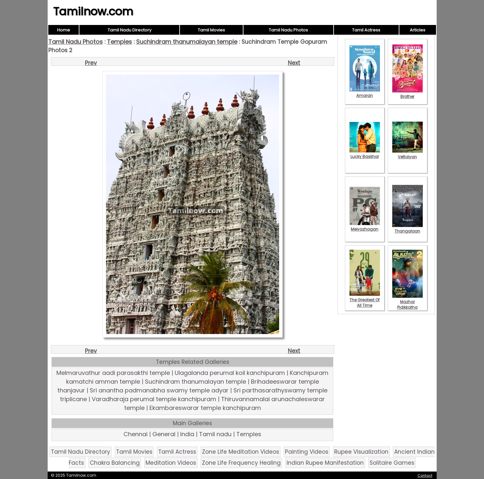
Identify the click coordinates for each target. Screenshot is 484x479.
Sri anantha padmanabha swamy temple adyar (159, 390)
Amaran (364, 92)
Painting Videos (306, 452)
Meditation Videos (171, 463)
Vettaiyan (407, 154)
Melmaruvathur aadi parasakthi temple (113, 373)
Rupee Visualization (361, 452)
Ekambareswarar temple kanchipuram (205, 408)
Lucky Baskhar (364, 153)
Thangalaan (407, 228)
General (163, 434)
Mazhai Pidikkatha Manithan (407, 304)
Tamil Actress (366, 30)
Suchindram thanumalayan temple (186, 42)
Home (63, 30)
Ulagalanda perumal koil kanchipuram (230, 373)
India (187, 434)
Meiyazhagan (364, 226)
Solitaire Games (392, 463)
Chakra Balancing (115, 463)
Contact (425, 475)
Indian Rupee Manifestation (325, 463)
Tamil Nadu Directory (129, 30)
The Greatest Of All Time (364, 300)
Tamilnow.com (93, 11)
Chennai (136, 434)
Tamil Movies (211, 30)
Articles (417, 30)
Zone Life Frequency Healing (241, 463)
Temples (119, 42)
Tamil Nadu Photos (288, 30)
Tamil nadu (215, 434)
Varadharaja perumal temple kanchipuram (154, 399)
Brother (407, 93)
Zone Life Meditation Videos (240, 452)
